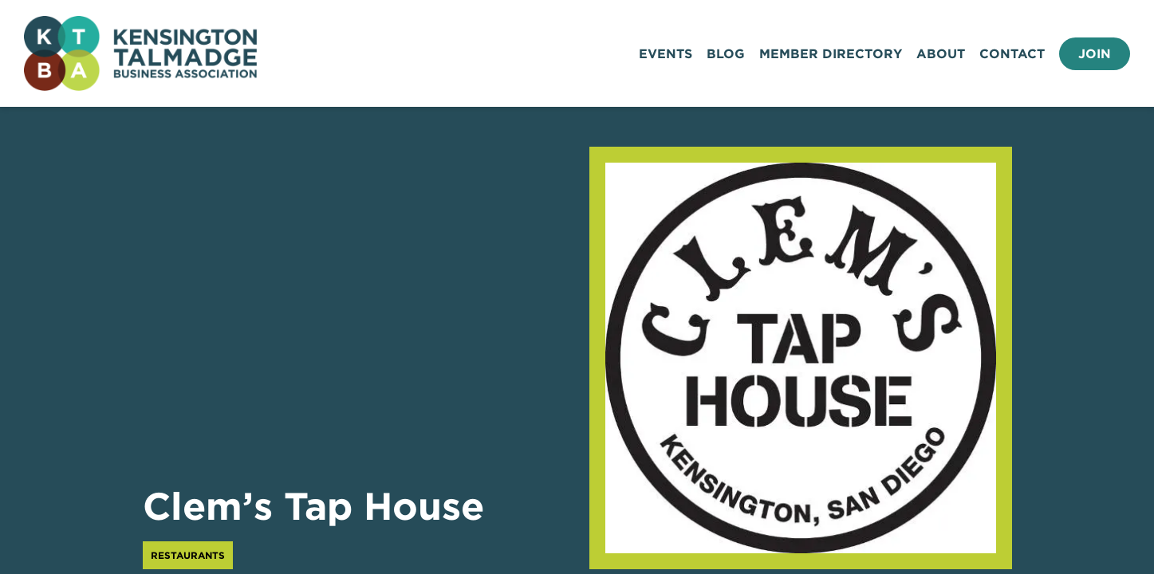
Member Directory (830, 53)
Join (1094, 53)
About (940, 53)
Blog (726, 53)
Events (665, 53)
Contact (1012, 53)
